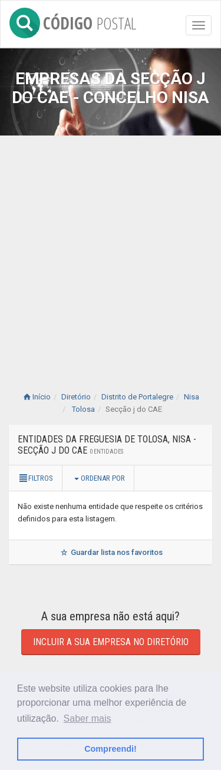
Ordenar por (99, 478)
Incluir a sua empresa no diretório (111, 641)
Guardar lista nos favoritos (110, 552)
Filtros (35, 478)
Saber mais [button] (87, 718)
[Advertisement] (110, 251)
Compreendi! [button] (110, 749)
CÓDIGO (72, 21)
